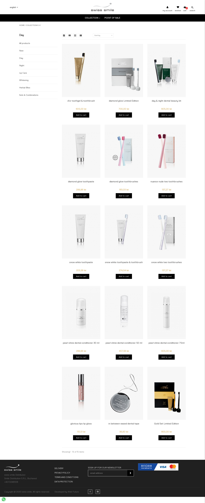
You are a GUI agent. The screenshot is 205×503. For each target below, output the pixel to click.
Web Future (73, 498)
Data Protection (64, 487)
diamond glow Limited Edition (124, 100)
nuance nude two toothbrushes (166, 182)
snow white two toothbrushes (166, 264)
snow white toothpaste (81, 264)
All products (24, 43)
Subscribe (130, 479)
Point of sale (112, 18)
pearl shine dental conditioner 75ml (166, 346)
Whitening (23, 80)
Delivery (59, 474)
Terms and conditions (66, 483)
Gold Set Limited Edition (166, 428)
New (21, 50)
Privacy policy (62, 479)
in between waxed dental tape (123, 428)
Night (21, 65)
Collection (92, 18)
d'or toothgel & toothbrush (81, 100)
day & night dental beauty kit (166, 100)
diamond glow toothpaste (81, 182)
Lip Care (23, 73)
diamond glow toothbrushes (123, 182)
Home (21, 25)
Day (21, 58)
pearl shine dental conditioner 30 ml (81, 346)
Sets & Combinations (28, 95)
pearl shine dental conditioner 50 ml (123, 346)
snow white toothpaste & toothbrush (124, 264)
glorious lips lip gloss (81, 428)
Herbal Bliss (24, 87)
